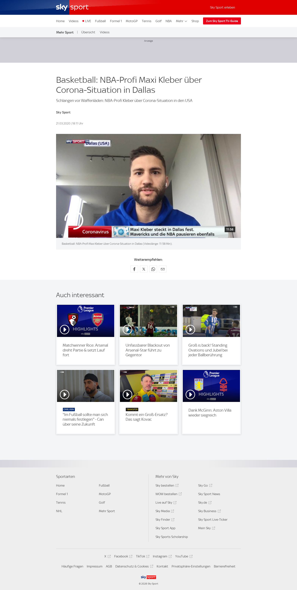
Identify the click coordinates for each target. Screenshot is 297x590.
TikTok (142, 557)
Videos (73, 21)
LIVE (88, 21)
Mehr (182, 21)
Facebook (122, 557)
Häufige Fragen (72, 566)
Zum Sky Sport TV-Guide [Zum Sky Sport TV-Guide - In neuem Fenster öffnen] (222, 21)
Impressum (94, 566)
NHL (59, 511)
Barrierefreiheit (224, 566)
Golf (159, 21)
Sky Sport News (209, 494)
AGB (109, 566)
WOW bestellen (168, 494)
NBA (169, 21)
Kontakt (162, 566)
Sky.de (204, 503)
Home (60, 21)
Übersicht (88, 32)
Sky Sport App (165, 528)
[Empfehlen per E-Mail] (162, 269)
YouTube (183, 557)
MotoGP (132, 21)
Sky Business (209, 511)
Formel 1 (116, 21)
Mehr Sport (65, 32)
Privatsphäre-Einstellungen (191, 566)
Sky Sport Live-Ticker (212, 519)
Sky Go (204, 486)
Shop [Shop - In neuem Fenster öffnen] (195, 21)
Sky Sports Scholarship (172, 537)
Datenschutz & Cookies (133, 567)
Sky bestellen (166, 486)
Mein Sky (206, 528)
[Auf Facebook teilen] (134, 269)
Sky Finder (164, 520)
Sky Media (164, 511)
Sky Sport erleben (222, 7)
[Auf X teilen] (144, 269)
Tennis (146, 21)
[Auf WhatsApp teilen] (153, 269)
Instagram (161, 557)
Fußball (100, 21)
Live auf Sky (165, 503)
